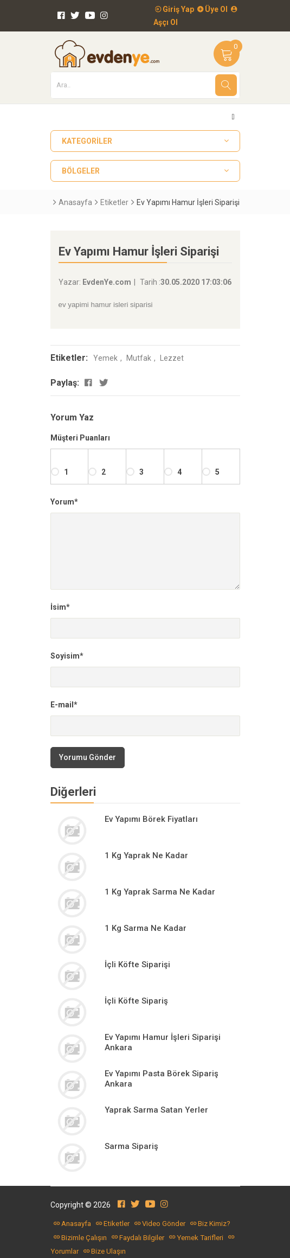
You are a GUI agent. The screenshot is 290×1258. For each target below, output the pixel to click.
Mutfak (138, 358)
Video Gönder (159, 1223)
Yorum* (64, 501)
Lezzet (172, 358)
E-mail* (64, 704)
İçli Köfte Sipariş (136, 1001)
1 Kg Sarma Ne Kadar (145, 928)
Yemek (105, 358)
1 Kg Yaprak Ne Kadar (146, 855)
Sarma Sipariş (131, 1146)
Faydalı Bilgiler (138, 1238)
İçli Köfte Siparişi (137, 964)
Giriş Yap (174, 9)
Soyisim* (66, 656)
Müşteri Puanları (80, 437)
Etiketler (114, 202)
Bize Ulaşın (104, 1251)
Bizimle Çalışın (80, 1238)
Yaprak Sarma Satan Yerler (156, 1110)
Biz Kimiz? (210, 1223)
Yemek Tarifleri (196, 1238)
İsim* (60, 607)
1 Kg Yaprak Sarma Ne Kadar (160, 892)
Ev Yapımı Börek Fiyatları (151, 819)
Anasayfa (75, 202)
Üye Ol (212, 9)
